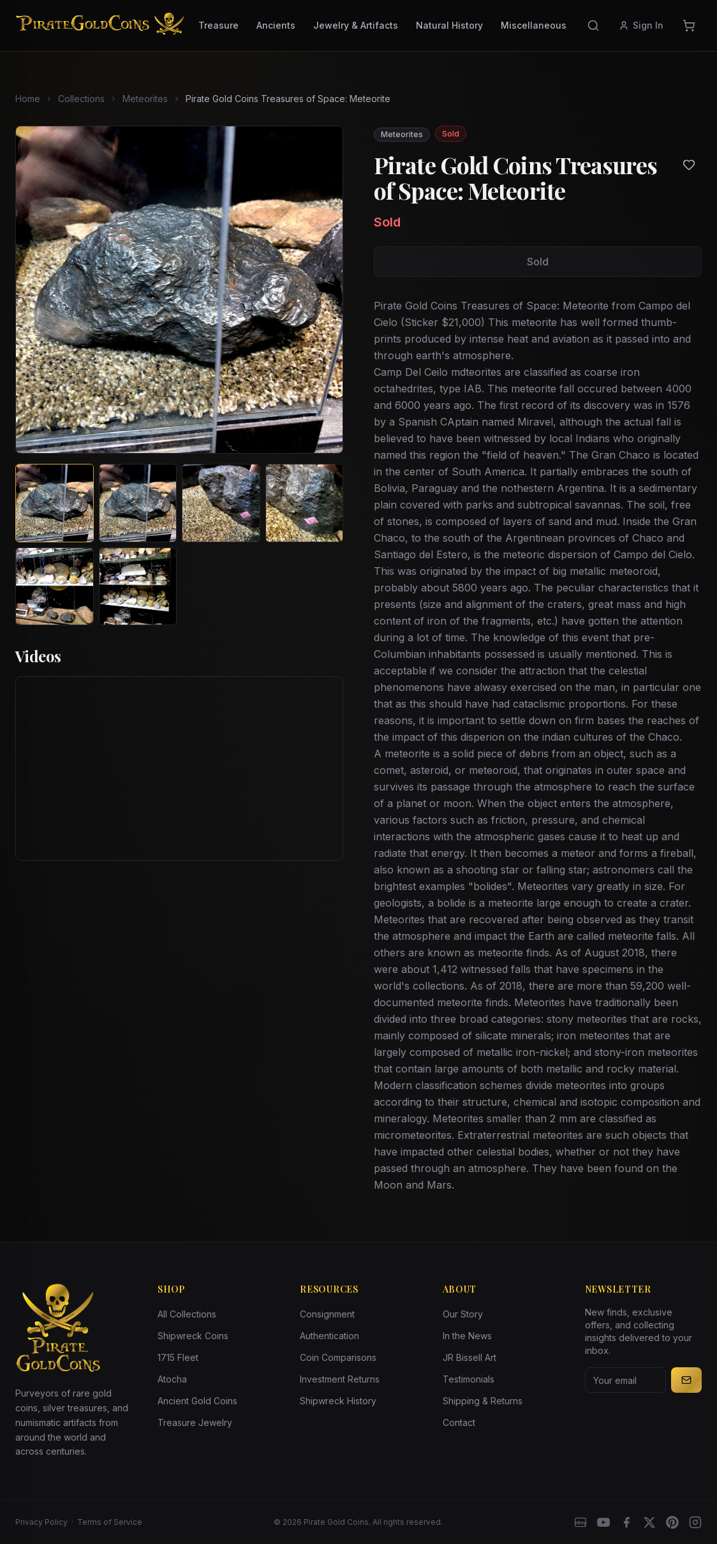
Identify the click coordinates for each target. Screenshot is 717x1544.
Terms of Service (109, 1522)
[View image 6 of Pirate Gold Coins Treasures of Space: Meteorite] (138, 586)
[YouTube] (603, 1522)
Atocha (172, 1379)
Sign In (641, 25)
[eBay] (580, 1522)
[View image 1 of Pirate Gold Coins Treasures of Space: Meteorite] (54, 503)
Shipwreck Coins (193, 1335)
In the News (467, 1335)
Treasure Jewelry (195, 1422)
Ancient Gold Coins (197, 1400)
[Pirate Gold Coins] (99, 25)
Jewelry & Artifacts (355, 25)
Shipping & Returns (482, 1400)
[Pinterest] (672, 1522)
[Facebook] (626, 1522)
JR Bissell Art (469, 1357)
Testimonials (468, 1379)
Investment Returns (340, 1379)
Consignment (327, 1314)
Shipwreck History (338, 1400)
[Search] (593, 25)
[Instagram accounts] (695, 1522)
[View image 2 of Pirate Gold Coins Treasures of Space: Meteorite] (138, 503)
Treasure (218, 25)
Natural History (449, 25)
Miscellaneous (533, 25)
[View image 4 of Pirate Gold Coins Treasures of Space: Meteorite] (304, 503)
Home (27, 98)
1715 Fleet (178, 1357)
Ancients (275, 25)
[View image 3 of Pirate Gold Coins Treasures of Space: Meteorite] (221, 503)
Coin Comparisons (338, 1357)
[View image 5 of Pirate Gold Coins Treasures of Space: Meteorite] (54, 586)
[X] (649, 1522)
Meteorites (145, 98)
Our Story (463, 1314)
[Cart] (689, 25)
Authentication (329, 1335)
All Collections (187, 1314)
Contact (459, 1422)
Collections (81, 98)
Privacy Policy (41, 1522)
